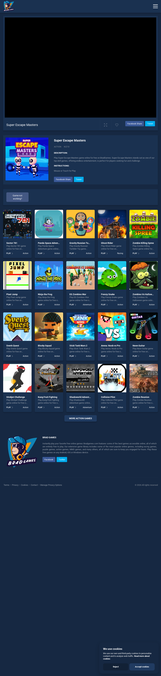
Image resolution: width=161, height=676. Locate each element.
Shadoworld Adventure (80, 397)
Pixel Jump (12, 294)
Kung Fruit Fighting (47, 397)
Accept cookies (142, 667)
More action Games (80, 418)
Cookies (24, 561)
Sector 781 (11, 243)
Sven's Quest (12, 345)
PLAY (8, 253)
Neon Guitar (139, 345)
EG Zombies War (77, 294)
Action (57, 146)
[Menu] (155, 6)
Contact (34, 561)
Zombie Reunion (141, 397)
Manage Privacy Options (51, 561)
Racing (120, 253)
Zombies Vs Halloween (144, 294)
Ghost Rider (107, 243)
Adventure (87, 305)
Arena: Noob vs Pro (110, 345)
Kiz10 (66, 146)
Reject (116, 667)
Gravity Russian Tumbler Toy (83, 243)
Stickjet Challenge (15, 397)
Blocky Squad (45, 345)
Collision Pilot (108, 397)
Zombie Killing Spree (143, 243)
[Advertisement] (80, 462)
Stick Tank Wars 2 (78, 345)
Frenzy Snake (108, 294)
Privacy (15, 561)
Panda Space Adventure (50, 243)
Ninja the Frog (45, 294)
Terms (7, 561)
